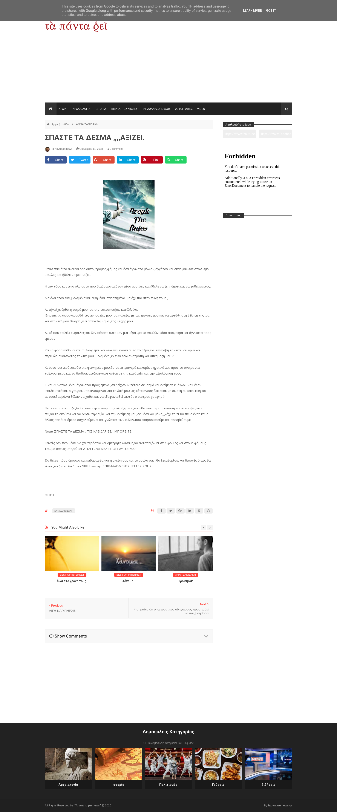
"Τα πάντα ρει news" (88, 805)
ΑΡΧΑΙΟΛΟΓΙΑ (81, 108)
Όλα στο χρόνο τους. (72, 581)
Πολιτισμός (168, 785)
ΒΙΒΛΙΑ (115, 108)
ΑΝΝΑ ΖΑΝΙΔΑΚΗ (87, 124)
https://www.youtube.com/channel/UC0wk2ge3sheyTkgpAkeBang (240, 135)
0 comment (115, 148)
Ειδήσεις (269, 785)
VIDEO (201, 108)
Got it (271, 10)
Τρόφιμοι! (185, 581)
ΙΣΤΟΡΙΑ (101, 108)
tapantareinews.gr (280, 805)
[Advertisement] (168, 70)
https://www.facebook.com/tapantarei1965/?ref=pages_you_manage (275, 135)
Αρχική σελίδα (61, 124)
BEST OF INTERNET (72, 574)
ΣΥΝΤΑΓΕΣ (130, 108)
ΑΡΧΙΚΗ (63, 108)
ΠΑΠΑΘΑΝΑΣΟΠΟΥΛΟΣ (156, 108)
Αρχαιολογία (68, 785)
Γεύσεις (218, 785)
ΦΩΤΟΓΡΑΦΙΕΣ (184, 108)
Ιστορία (118, 785)
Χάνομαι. (128, 581)
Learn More (252, 10)
